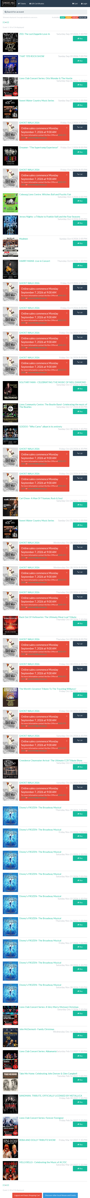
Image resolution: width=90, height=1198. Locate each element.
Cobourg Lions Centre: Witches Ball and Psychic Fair (45, 194)
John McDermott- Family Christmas (36, 1029)
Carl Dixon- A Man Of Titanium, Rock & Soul (40, 498)
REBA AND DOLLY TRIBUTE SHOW (37, 1140)
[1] (4, 22)
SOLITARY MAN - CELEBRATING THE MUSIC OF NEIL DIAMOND (52, 382)
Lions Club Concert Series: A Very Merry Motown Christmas (49, 1007)
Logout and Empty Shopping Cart (27, 1195)
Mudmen (23, 238)
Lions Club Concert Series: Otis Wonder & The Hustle (45, 78)
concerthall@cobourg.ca (37, 138)
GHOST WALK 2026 (29, 122)
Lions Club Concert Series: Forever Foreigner (41, 1117)
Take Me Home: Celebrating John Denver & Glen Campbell (48, 1073)
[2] (8, 22)
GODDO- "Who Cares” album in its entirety (40, 426)
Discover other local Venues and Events (60, 1195)
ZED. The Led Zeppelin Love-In (34, 34)
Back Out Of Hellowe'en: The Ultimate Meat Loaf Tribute (47, 617)
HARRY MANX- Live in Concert (34, 261)
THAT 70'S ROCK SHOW (31, 56)
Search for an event (14, 12)
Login (84, 3)
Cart (75, 3)
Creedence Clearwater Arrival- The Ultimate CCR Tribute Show (50, 760)
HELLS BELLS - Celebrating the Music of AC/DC (43, 1162)
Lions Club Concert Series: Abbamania (37, 1051)
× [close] (67, 127)
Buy (80, 38)
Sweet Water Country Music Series (36, 100)
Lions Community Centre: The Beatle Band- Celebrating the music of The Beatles (53, 405)
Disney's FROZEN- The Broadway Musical (40, 807)
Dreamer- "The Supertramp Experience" (38, 147)
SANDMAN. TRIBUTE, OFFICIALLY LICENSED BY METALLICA (50, 1095)
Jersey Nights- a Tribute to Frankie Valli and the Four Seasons (49, 216)
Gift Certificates (36, 3)
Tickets (22, 3)
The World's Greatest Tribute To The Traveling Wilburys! (47, 688)
